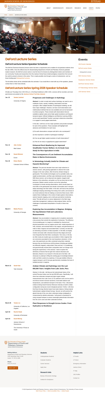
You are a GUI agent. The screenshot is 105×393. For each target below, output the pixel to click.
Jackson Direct (77, 367)
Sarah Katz (17, 265)
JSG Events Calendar (84, 64)
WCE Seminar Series (84, 76)
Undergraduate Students (47, 356)
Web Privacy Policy (41, 391)
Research (78, 8)
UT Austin (76, 356)
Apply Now (43, 367)
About (49, 8)
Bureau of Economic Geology (48, 376)
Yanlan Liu (17, 303)
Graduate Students (45, 360)
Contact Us (76, 378)
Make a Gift (13, 368)
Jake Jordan (17, 145)
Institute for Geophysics (46, 379)
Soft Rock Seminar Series (85, 84)
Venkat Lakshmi (19, 97)
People (98, 8)
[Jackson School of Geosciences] (19, 2)
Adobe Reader (65, 391)
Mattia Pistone (18, 209)
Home (5, 14)
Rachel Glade (18, 312)
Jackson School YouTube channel (34, 94)
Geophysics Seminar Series (86, 80)
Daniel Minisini (18, 154)
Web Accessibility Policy (54, 391)
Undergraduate (58, 8)
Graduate (69, 8)
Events (91, 8)
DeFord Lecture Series (85, 68)
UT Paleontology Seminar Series (87, 87)
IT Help (75, 370)
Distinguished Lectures (23, 78)
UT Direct (75, 360)
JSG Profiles (76, 374)
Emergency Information (79, 363)
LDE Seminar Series (84, 91)
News (85, 8)
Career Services (44, 363)
